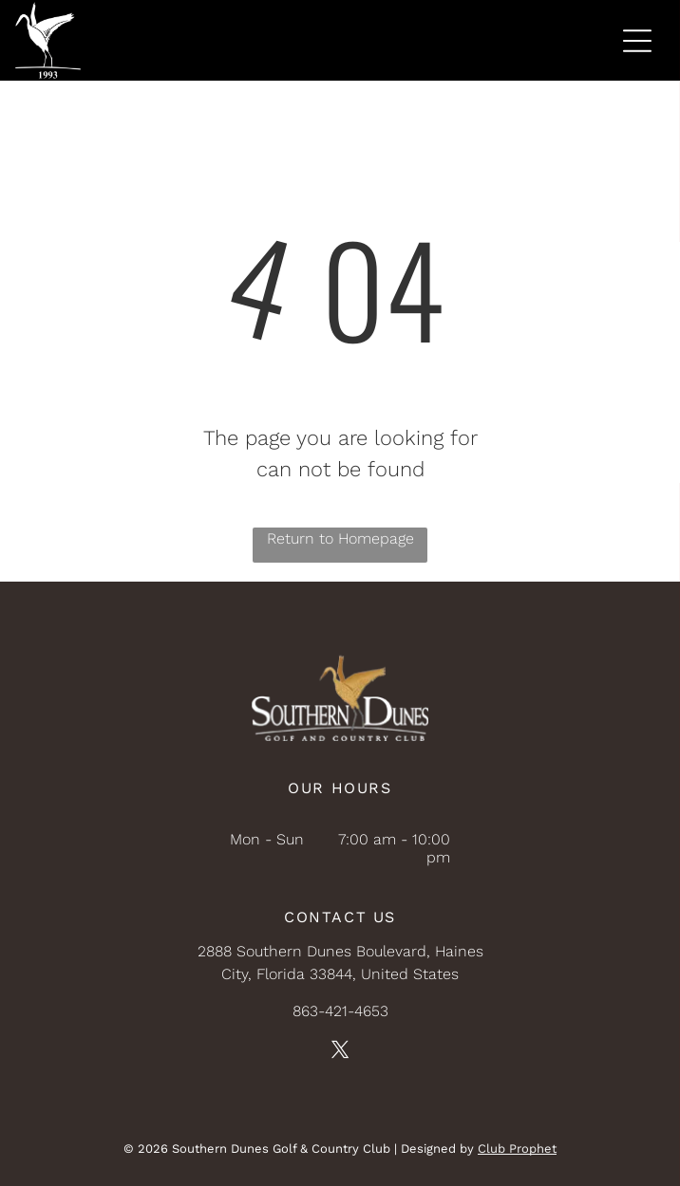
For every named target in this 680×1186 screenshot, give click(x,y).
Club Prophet (517, 1148)
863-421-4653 (340, 1011)
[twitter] (340, 1052)
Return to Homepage (340, 538)
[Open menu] (637, 41)
